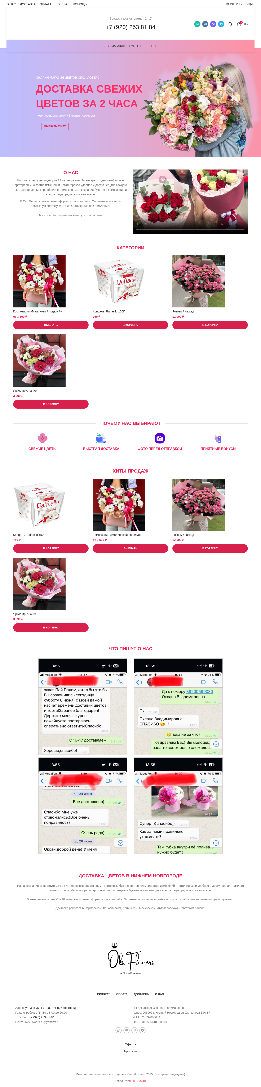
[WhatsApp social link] (197, 24)
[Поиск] (230, 24)
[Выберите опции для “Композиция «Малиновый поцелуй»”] (51, 325)
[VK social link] (205, 24)
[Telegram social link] (221, 24)
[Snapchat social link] (213, 24)
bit (140, 1081)
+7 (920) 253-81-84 (41, 1017)
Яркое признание (25, 390)
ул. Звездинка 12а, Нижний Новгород (50, 1007)
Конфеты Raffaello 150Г (109, 311)
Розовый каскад (183, 311)
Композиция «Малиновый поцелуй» (37, 311)
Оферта (130, 1044)
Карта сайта (131, 1051)
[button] (130, 325)
